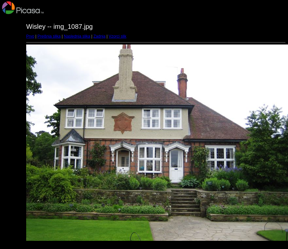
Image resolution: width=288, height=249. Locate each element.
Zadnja (100, 36)
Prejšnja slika (49, 36)
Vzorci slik (117, 36)
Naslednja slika (77, 36)
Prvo (30, 36)
